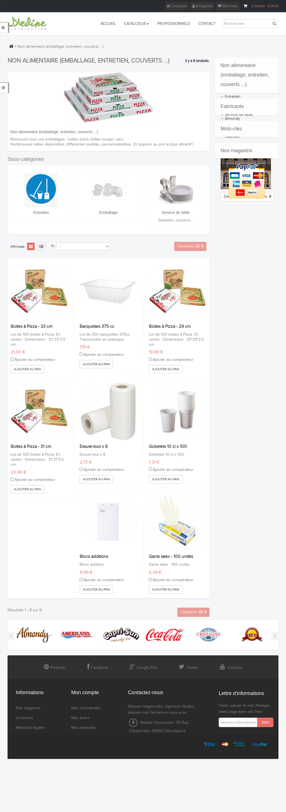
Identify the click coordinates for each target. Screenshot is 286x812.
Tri (52, 246)
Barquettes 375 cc (97, 326)
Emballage (108, 212)
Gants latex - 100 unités (171, 556)
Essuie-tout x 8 (94, 446)
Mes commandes (86, 708)
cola (261, 249)
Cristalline (233, 196)
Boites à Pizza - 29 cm (170, 326)
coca (248, 249)
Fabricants (232, 143)
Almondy (232, 160)
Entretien (41, 212)
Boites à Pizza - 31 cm (31, 446)
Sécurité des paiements (36, 754)
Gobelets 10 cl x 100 (168, 446)
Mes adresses (83, 727)
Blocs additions (94, 556)
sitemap (22, 764)
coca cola (230, 249)
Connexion (177, 6)
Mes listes (228, 6)
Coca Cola (233, 187)
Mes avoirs (80, 718)
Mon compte (85, 692)
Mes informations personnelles (86, 741)
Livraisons (24, 718)
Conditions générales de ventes (34, 741)
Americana (234, 169)
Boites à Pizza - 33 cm (32, 326)
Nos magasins (236, 271)
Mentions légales (30, 727)
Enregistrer (202, 6)
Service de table (176, 212)
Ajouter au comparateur (35, 359)
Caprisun (232, 178)
